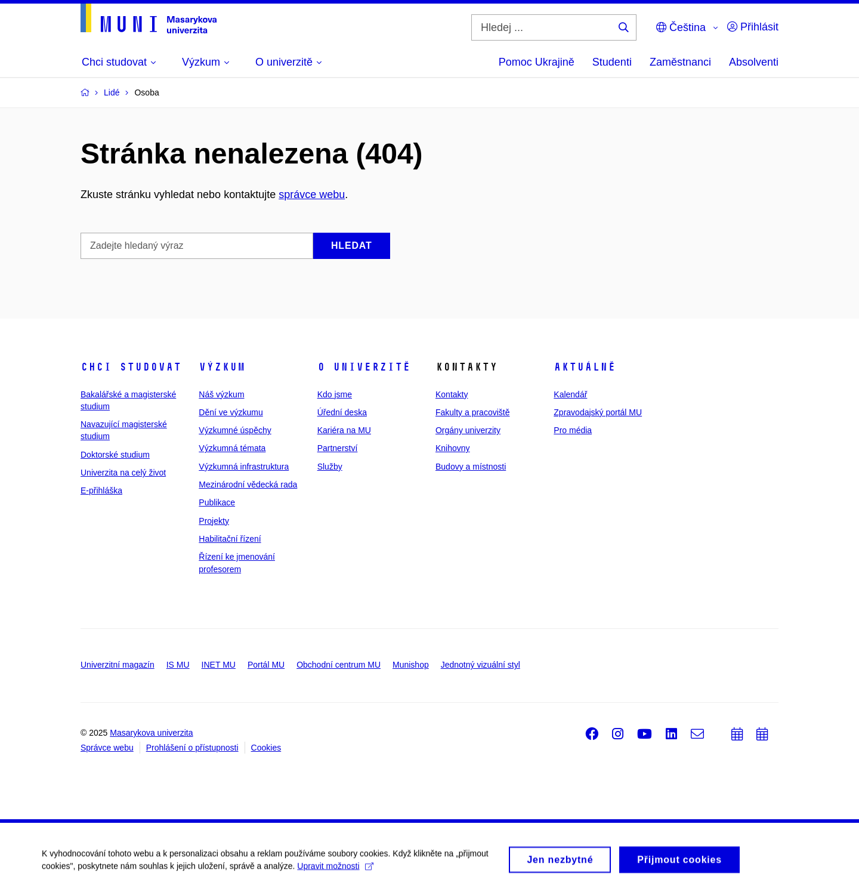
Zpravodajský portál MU (598, 412)
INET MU (219, 664)
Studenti (612, 62)
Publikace (217, 502)
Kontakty (451, 394)
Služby (329, 466)
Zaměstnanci (680, 62)
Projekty (214, 521)
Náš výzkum (221, 394)
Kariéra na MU (344, 430)
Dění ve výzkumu (230, 412)
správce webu (312, 194)
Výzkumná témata (232, 448)
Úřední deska (342, 412)
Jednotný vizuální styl (480, 664)
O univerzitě (363, 367)
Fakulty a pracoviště (472, 412)
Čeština (681, 27)
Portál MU (266, 664)
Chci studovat (131, 367)
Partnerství (337, 448)
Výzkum (222, 367)
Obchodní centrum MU (338, 664)
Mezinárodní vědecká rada (248, 484)
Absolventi (753, 62)
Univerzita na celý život (123, 472)
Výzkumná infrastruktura (244, 466)
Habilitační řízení (230, 539)
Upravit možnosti (335, 869)
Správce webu (107, 747)
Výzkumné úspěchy (235, 430)
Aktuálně (585, 367)
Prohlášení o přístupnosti (192, 747)
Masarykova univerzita (151, 732)
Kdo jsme (334, 394)
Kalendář (570, 394)
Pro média (573, 430)
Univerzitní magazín (118, 664)
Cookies (266, 747)
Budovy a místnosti (470, 466)
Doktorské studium (115, 454)
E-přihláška (101, 490)
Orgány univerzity (467, 430)
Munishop (411, 664)
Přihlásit (752, 27)
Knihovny (452, 448)
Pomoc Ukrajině (536, 62)
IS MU (178, 664)
